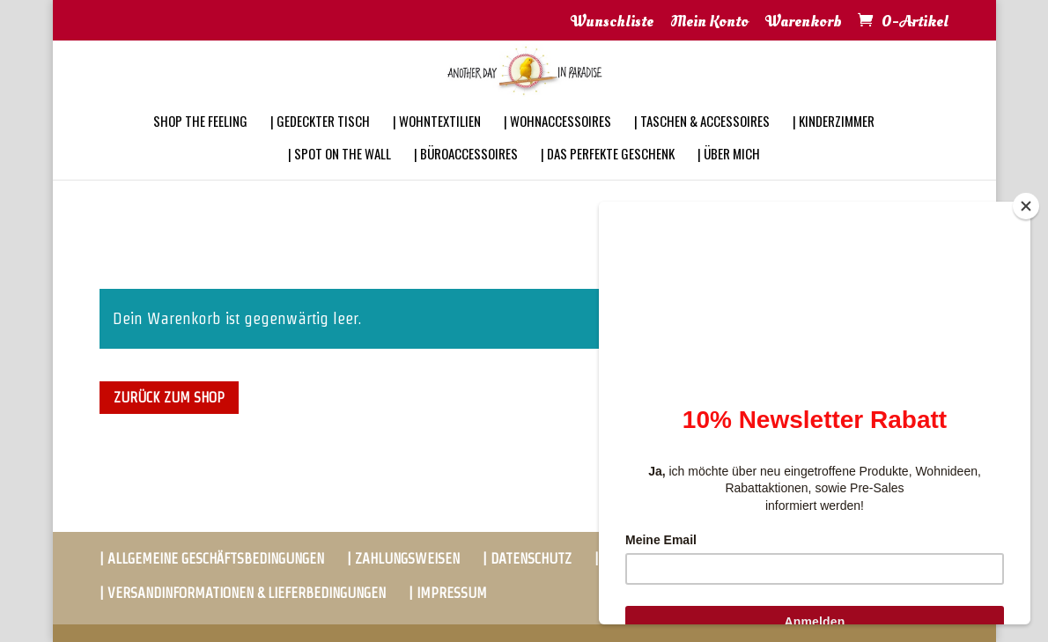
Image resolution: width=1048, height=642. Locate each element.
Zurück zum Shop (169, 397)
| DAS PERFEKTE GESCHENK (608, 177)
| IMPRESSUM (448, 593)
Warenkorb (803, 23)
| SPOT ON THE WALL (339, 177)
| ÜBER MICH (728, 177)
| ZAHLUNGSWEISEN (403, 558)
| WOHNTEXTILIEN (437, 144)
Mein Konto (709, 23)
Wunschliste (612, 23)
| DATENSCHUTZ (527, 558)
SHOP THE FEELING (200, 144)
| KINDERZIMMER (834, 144)
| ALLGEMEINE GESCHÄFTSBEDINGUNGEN (212, 558)
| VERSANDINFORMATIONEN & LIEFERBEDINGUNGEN (243, 593)
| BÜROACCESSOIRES (466, 177)
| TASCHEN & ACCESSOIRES (702, 144)
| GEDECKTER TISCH (320, 144)
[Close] (1026, 206)
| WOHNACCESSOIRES (557, 144)
